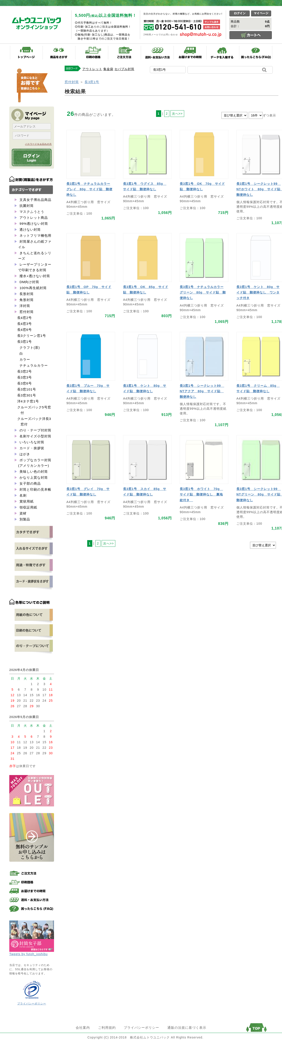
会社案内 (83, 1027)
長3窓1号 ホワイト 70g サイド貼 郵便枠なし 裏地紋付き (201, 494)
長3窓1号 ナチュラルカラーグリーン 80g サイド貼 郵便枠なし (203, 292)
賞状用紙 (26, 501)
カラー (24, 359)
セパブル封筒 (124, 69)
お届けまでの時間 (190, 52)
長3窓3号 (24, 377)
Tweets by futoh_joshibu (28, 954)
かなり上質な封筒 (33, 477)
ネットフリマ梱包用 (34, 235)
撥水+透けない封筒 (34, 276)
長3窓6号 (24, 383)
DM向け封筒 (28, 282)
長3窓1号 (24, 341)
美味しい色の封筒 (33, 471)
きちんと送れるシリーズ (34, 255)
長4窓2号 (24, 318)
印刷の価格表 (91, 52)
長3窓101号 (26, 389)
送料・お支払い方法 (157, 52)
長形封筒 (26, 294)
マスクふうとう (31, 211)
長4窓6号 (24, 329)
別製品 (24, 519)
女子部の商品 (29, 483)
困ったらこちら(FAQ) (255, 52)
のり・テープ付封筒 (34, 430)
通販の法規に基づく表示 (186, 1027)
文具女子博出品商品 (34, 200)
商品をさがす (59, 52)
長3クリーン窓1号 (31, 335)
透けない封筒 (29, 229)
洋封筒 (24, 306)
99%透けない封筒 (33, 223)
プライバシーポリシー (31, 1003)
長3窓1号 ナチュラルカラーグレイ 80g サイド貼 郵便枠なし (89, 189)
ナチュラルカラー (33, 365)
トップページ (26, 52)
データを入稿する (223, 52)
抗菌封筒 (26, 206)
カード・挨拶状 (31, 448)
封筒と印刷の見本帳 (34, 489)
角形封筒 (26, 300)
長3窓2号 (24, 371)
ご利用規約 (107, 1027)
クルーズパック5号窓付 (34, 410)
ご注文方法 (124, 52)
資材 (22, 513)
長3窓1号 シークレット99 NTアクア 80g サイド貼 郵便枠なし (202, 391)
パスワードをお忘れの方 (38, 144)
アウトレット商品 (33, 217)
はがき (24, 454)
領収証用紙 (27, 507)
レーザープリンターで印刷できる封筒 (34, 267)
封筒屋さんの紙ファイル (34, 244)
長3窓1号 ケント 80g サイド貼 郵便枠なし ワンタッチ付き (258, 292)
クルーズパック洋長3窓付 (34, 421)
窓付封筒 (26, 312)
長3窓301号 (26, 395)
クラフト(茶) (29, 347)
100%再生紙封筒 (32, 288)
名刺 (22, 495)
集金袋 (108, 69)
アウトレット (92, 69)
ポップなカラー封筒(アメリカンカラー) (34, 462)
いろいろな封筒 (31, 442)
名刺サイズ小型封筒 (34, 436)
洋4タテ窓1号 (28, 401)
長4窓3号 (24, 324)
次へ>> (177, 113)
